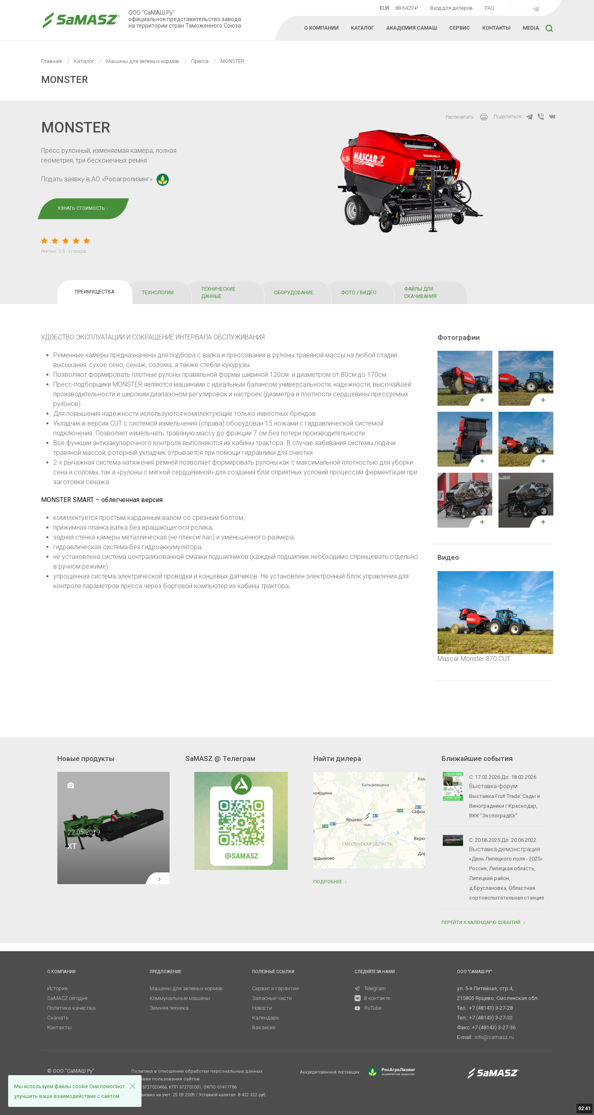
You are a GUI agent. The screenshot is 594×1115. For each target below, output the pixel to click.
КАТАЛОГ (362, 28)
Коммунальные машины (180, 998)
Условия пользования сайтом (165, 1079)
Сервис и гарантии (275, 988)
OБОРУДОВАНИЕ (293, 293)
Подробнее (330, 882)
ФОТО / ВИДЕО (358, 293)
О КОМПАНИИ (321, 28)
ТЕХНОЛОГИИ (158, 293)
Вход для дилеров (451, 8)
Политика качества (71, 1008)
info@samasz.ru (494, 1037)
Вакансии (264, 1027)
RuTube (368, 1008)
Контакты (59, 1027)
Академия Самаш (411, 28)
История (57, 988)
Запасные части (272, 998)
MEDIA (531, 28)
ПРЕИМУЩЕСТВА (94, 292)
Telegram (370, 988)
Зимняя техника (169, 1008)
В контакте (377, 998)
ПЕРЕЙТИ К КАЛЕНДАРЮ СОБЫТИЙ (484, 922)
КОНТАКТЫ (496, 28)
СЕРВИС (459, 28)
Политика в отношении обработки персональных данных (196, 1071)
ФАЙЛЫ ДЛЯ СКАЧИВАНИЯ (420, 292)
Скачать (58, 1018)
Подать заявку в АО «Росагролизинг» (105, 179)
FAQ (489, 8)
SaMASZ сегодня (67, 998)
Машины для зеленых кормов (186, 988)
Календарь (265, 1018)
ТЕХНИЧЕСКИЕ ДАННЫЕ (218, 292)
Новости (262, 1008)
